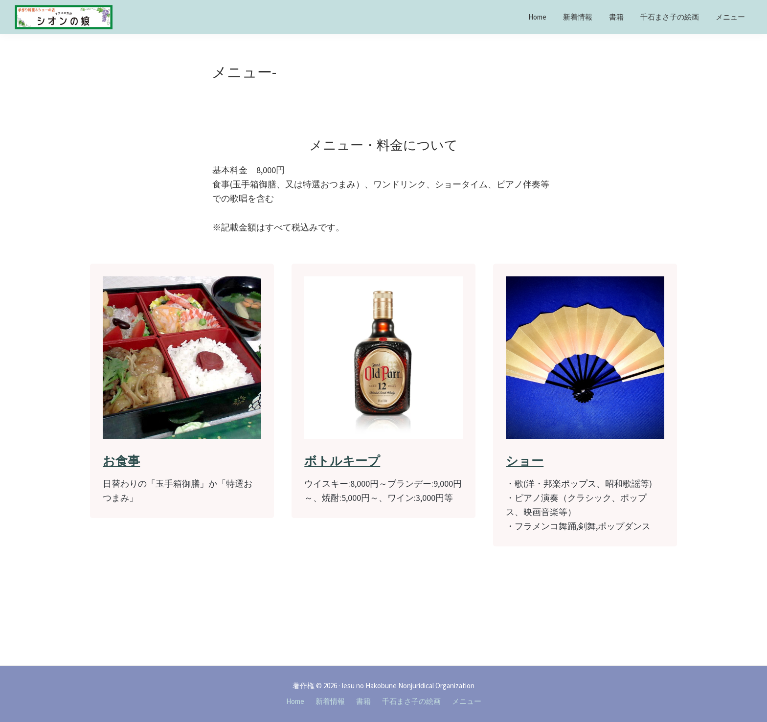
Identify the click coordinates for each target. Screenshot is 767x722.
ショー (524, 461)
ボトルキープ (342, 461)
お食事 (121, 461)
